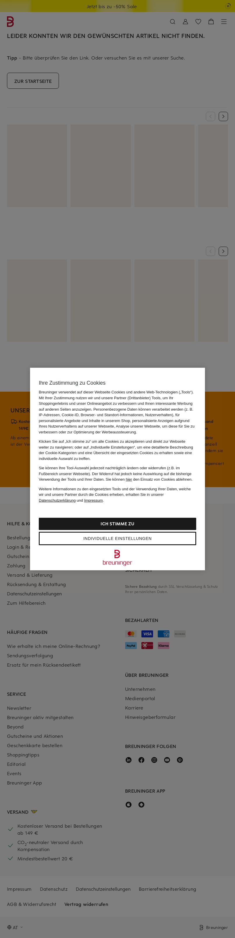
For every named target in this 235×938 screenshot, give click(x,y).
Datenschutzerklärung (57, 500)
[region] (117, 469)
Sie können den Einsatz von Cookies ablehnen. (149, 479)
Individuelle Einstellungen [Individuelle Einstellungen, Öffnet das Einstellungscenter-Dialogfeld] (117, 538)
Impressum (93, 500)
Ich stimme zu (117, 523)
